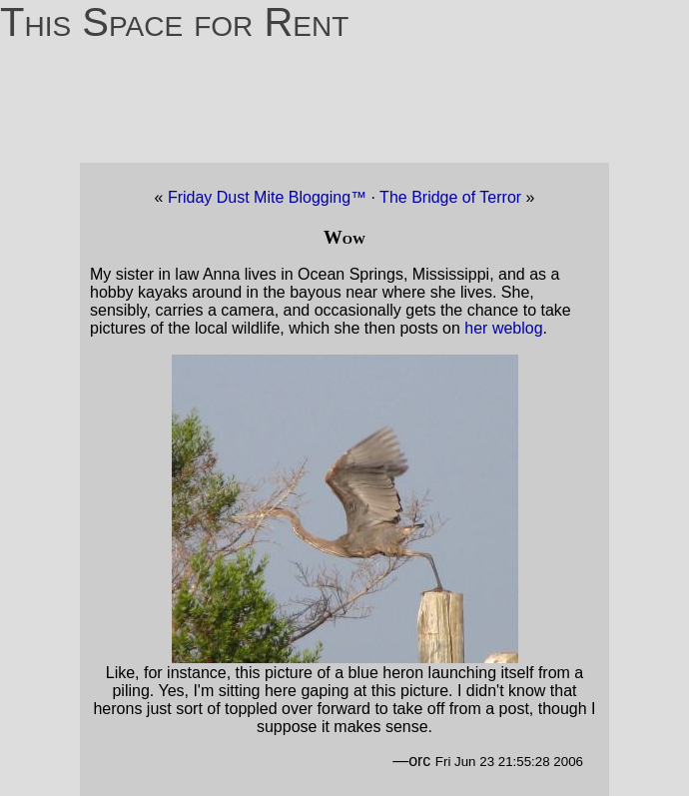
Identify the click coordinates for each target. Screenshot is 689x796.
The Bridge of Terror (452, 197)
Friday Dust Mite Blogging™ (267, 197)
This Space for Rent (174, 22)
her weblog (503, 328)
